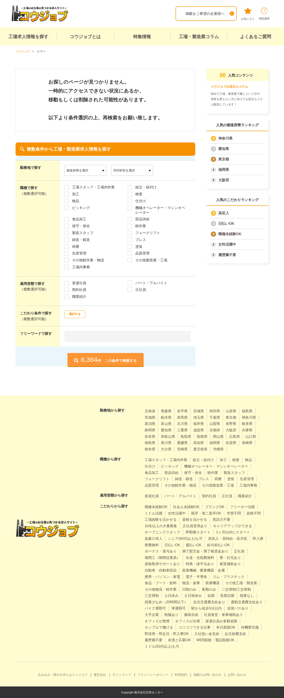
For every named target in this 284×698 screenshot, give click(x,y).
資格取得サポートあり (162, 564)
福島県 (247, 411)
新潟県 (150, 424)
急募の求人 (153, 538)
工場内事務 (81, 267)
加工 (75, 194)
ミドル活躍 (153, 513)
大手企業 (152, 614)
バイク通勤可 (155, 608)
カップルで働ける (159, 627)
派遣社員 (79, 283)
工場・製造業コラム (199, 36)
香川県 (166, 442)
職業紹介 (79, 296)
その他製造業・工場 (151, 260)
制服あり (171, 614)
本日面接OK (225, 627)
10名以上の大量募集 (161, 526)
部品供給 (142, 219)
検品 (75, 201)
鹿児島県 (200, 449)
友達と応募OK (179, 640)
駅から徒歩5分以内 (206, 608)
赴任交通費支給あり (209, 602)
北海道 (150, 411)
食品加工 (79, 219)
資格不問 (254, 513)
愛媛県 (182, 442)
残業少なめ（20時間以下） (166, 602)
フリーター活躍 (242, 507)
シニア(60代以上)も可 (185, 538)
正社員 (140, 290)
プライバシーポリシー (152, 674)
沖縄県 (218, 449)
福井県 (198, 424)
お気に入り (247, 14)
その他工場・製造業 (241, 583)
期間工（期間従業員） (162, 557)
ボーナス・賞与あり (161, 551)
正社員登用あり (195, 526)
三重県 (182, 430)
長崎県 (247, 442)
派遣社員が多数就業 (221, 621)
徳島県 (150, 442)
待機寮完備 (250, 627)
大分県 (166, 449)
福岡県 (223, 169)
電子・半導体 (196, 576)
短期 (211, 595)
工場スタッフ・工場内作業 (93, 187)
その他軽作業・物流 (88, 260)
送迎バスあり (237, 608)
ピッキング (81, 207)
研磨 (75, 246)
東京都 (223, 159)
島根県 (202, 436)
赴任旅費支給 (235, 633)
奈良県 (150, 436)
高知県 (198, 442)
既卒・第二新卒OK (206, 513)
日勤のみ (189, 589)
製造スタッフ (82, 233)
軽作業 (140, 226)
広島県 (234, 436)
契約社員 (79, 290)
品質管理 (142, 253)
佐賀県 (231, 442)
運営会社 (100, 674)
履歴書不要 (227, 254)
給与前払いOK (218, 545)
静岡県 (150, 430)
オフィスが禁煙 (157, 621)
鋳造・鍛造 (81, 239)
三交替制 (152, 595)
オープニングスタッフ (162, 532)
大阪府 (223, 180)
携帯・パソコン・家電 (162, 576)
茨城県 (150, 417)
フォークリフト (147, 233)
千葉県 (214, 417)
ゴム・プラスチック (229, 576)
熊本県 (150, 449)
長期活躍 (227, 595)
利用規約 (181, 674)
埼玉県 (198, 417)
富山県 (166, 424)
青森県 (166, 411)
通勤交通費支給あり (247, 602)
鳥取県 (186, 436)
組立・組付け (146, 187)
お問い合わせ (237, 674)
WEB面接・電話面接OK (215, 640)
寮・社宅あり (230, 557)
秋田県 (214, 411)
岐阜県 (247, 424)
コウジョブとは (85, 36)
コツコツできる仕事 (195, 627)
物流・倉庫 (191, 583)
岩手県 (182, 411)
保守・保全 (81, 226)
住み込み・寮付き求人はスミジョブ (62, 674)
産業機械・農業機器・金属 (203, 570)
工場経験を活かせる (161, 519)
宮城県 (198, 411)
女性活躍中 (227, 244)
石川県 (182, 424)
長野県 (231, 424)
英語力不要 (221, 519)
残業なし (247, 595)
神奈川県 (225, 138)
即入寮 (258, 538)
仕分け (140, 201)
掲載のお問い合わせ (207, 674)
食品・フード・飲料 (161, 583)
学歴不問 (234, 513)
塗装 (138, 246)
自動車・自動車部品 (161, 570)
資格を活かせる (194, 519)
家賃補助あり (230, 564)
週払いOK (193, 545)
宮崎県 (182, 449)
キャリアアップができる (232, 526)
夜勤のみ (209, 589)
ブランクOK (214, 507)
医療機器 (212, 583)
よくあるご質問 (255, 36)
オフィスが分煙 (187, 621)
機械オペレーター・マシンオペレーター (160, 210)
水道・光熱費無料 (200, 557)
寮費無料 (152, 545)
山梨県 (214, 424)
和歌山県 (168, 436)
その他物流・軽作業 (161, 589)
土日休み (171, 595)
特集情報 (142, 36)
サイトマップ (121, 674)
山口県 (250, 436)
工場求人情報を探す (28, 36)
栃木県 (166, 417)
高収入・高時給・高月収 (227, 538)
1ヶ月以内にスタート (233, 532)
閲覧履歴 (264, 14)
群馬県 (182, 417)
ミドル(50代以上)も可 (162, 646)
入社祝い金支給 (206, 633)
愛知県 (223, 148)
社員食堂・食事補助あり (223, 614)
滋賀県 (198, 430)
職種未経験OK (229, 234)
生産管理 (79, 253)
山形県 (231, 411)
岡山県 (218, 436)
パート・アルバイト (151, 283)
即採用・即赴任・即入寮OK (167, 633)
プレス (140, 239)
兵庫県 (247, 430)
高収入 (223, 213)
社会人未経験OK (186, 507)
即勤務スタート (198, 532)
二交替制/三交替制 (236, 589)
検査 (138, 194)
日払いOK (226, 223)
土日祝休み (193, 595)
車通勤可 (179, 608)
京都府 (214, 430)
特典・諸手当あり (200, 564)
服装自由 (191, 614)
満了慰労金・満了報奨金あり (205, 551)
